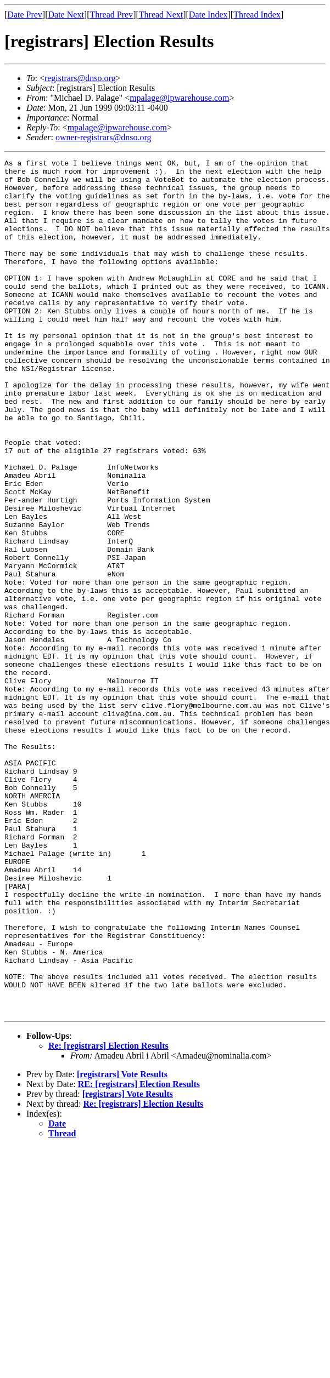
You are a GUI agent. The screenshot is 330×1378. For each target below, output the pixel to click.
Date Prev (24, 14)
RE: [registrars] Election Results (139, 1255)
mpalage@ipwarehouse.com (179, 97)
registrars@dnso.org (80, 78)
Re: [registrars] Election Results (108, 1216)
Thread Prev (111, 14)
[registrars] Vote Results (122, 1245)
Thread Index (257, 14)
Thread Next (161, 14)
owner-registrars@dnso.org (103, 137)
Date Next (66, 14)
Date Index (208, 14)
